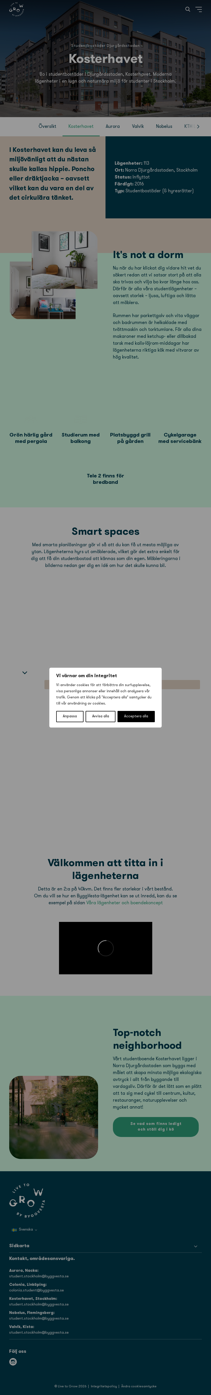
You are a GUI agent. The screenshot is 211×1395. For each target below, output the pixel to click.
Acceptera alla (136, 716)
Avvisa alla (100, 716)
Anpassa (70, 716)
